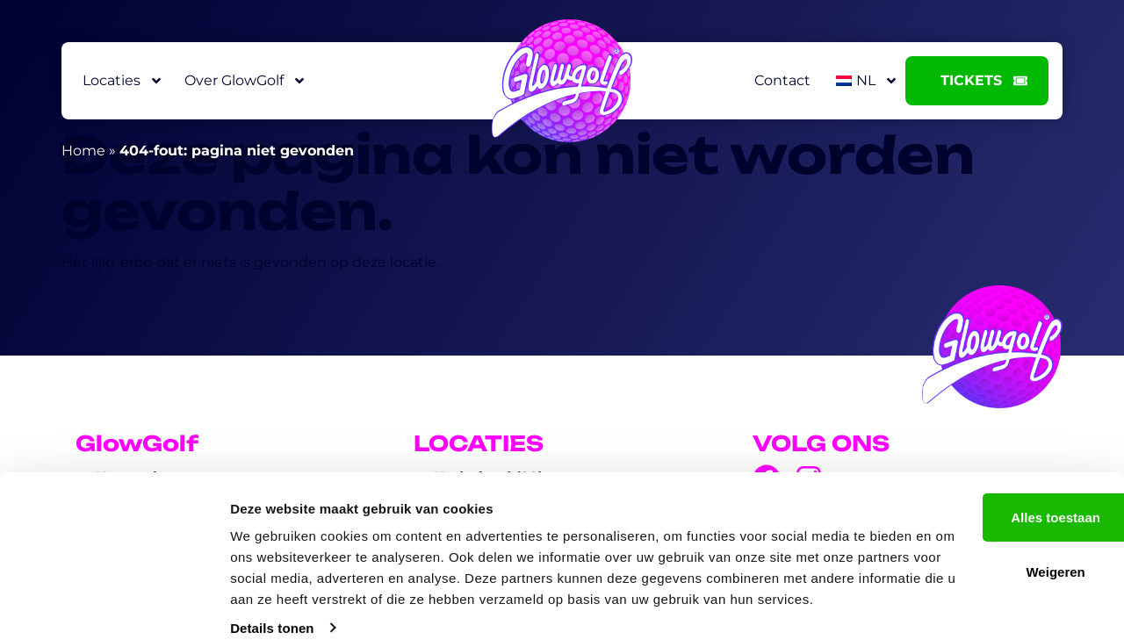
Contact (782, 80)
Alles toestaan (977, 473)
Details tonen (271, 605)
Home (83, 150)
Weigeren (976, 528)
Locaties (123, 80)
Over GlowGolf (245, 80)
